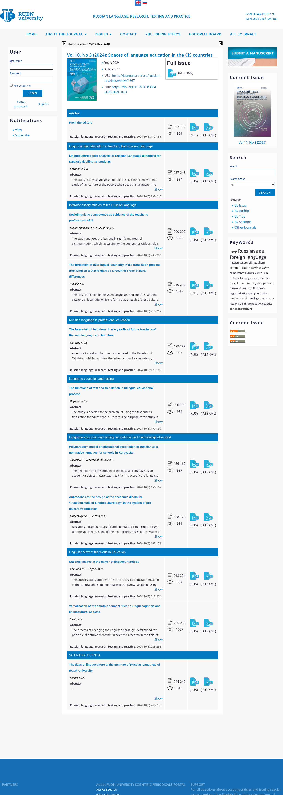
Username (16, 61)
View (18, 130)
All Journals (243, 34)
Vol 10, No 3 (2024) (99, 43)
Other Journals (245, 227)
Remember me (22, 85)
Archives (82, 43)
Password (15, 73)
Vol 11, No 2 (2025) (252, 142)
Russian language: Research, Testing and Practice (141, 16)
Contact (128, 34)
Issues (101, 34)
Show (158, 189)
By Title (240, 216)
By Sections (243, 222)
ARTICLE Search (106, 789)
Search (234, 166)
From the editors (80, 122)
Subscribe (22, 135)
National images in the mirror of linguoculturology (104, 561)
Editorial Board (205, 34)
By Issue (241, 205)
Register (43, 104)
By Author (242, 211)
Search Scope (252, 182)
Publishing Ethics (163, 34)
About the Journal (64, 34)
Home (31, 34)
